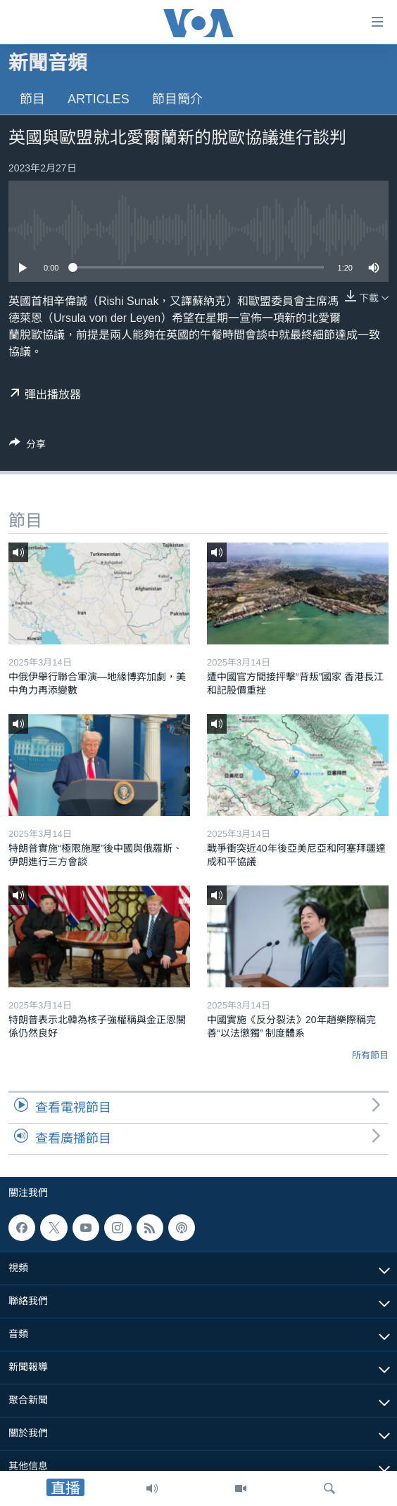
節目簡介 (177, 99)
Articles (99, 99)
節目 (32, 99)
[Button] (27, 447)
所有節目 (370, 1055)
